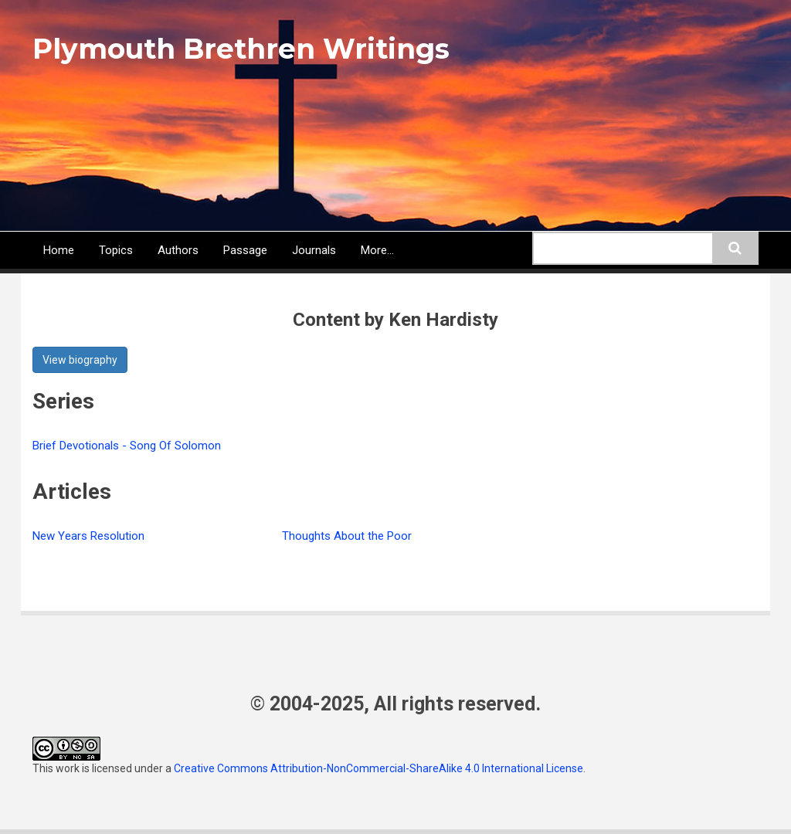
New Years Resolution (88, 536)
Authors (178, 250)
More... (377, 250)
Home (58, 250)
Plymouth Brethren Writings (241, 49)
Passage (245, 250)
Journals (314, 250)
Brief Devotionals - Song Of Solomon (126, 446)
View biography (79, 360)
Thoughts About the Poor (347, 536)
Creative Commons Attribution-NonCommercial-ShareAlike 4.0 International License (378, 768)
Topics (116, 250)
